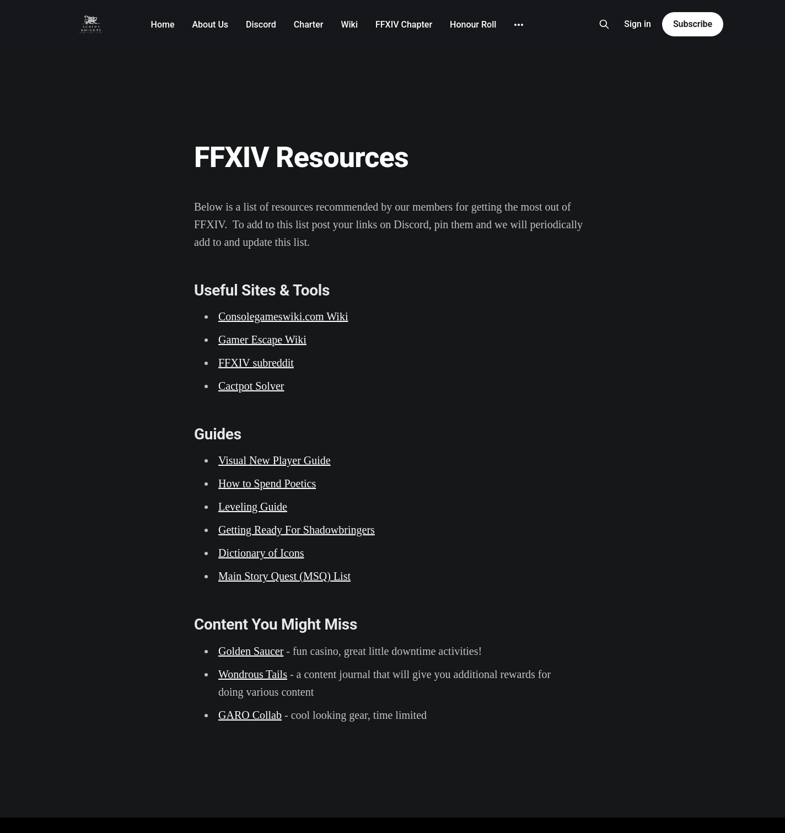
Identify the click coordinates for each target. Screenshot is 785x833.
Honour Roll (473, 24)
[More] (518, 25)
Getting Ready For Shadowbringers (296, 530)
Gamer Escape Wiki (262, 340)
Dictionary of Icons (261, 553)
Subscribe (692, 24)
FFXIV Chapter (403, 24)
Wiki (349, 24)
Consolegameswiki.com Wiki (283, 316)
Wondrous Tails (252, 674)
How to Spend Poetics (267, 483)
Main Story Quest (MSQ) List (284, 576)
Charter (309, 24)
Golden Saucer (250, 651)
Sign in (637, 24)
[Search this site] (604, 24)
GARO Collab (250, 715)
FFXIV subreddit (256, 363)
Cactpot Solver (251, 386)
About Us (210, 24)
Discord (261, 24)
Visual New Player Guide (274, 460)
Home (163, 24)
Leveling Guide (252, 507)
